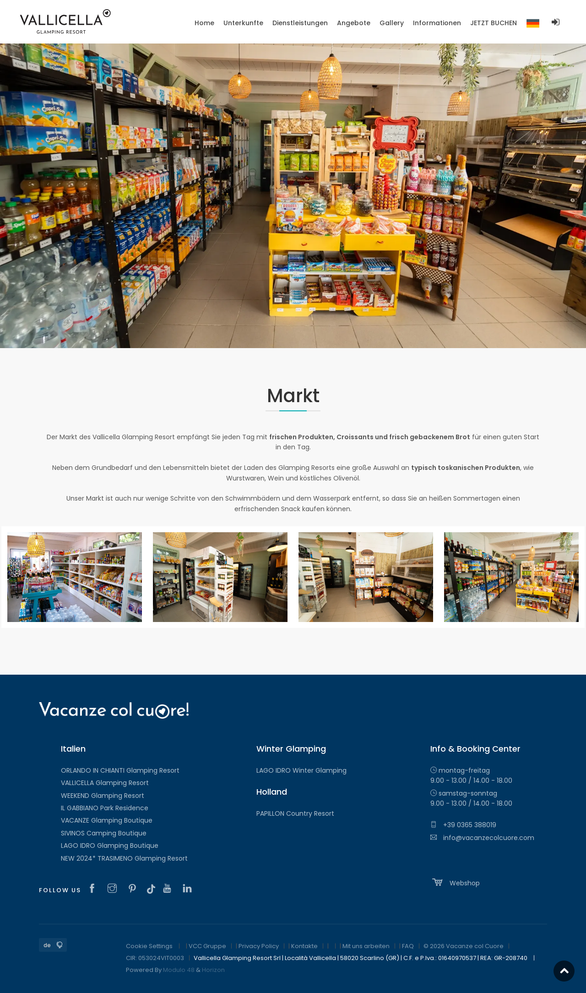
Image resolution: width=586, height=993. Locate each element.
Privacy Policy (259, 946)
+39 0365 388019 (463, 824)
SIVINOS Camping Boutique (103, 833)
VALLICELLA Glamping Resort (105, 782)
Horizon (213, 970)
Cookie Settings (149, 946)
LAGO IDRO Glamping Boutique (109, 845)
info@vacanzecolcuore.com (482, 837)
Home (204, 22)
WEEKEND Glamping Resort (102, 795)
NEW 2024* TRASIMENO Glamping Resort (124, 858)
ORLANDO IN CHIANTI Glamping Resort (120, 770)
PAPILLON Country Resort (295, 813)
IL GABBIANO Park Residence (104, 808)
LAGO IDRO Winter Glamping (301, 770)
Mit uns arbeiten (366, 946)
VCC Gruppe (207, 946)
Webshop (455, 882)
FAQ (408, 946)
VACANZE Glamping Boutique (106, 820)
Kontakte (304, 946)
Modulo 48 (179, 970)
